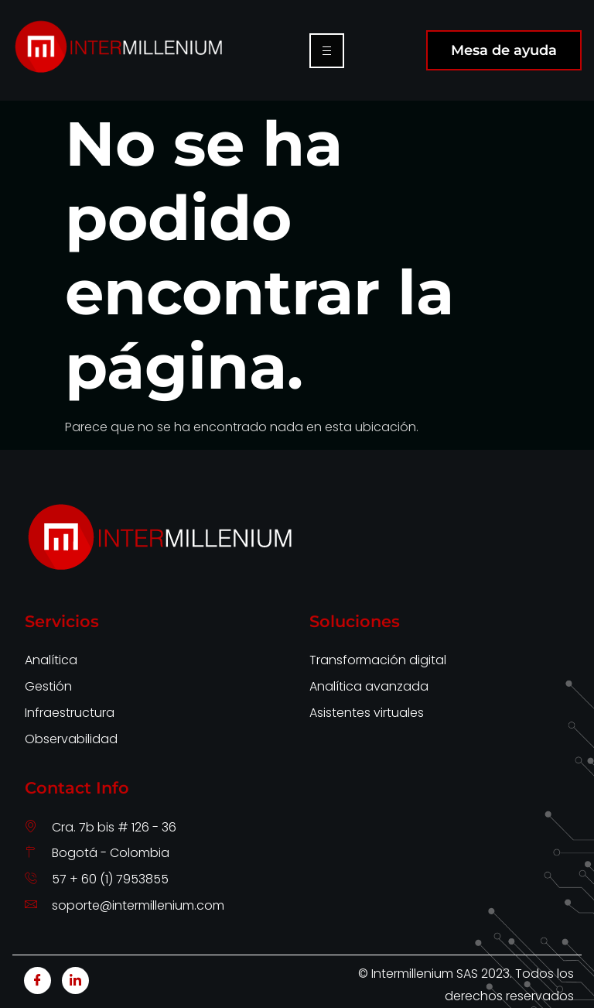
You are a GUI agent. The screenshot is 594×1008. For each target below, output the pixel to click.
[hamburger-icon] (326, 50)
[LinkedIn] (75, 980)
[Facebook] (37, 980)
